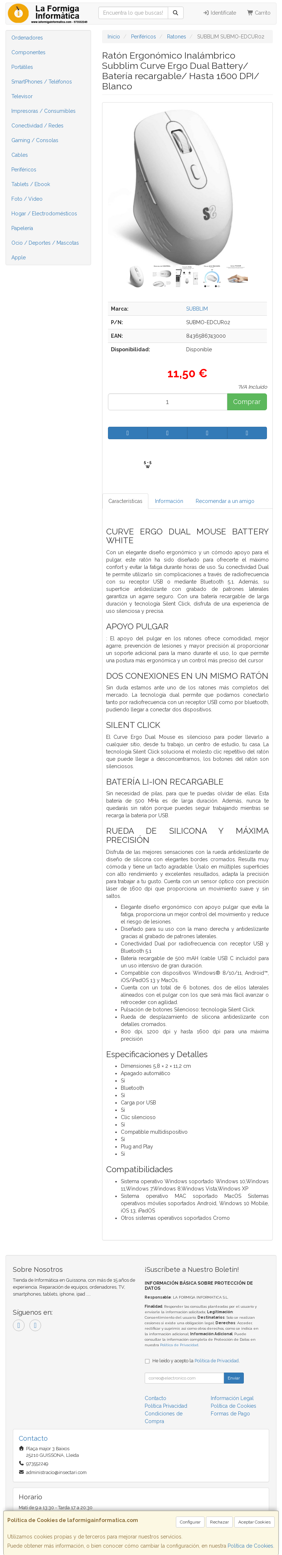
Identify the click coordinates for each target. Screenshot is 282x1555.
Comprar (247, 402)
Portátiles (22, 67)
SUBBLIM (197, 309)
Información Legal (232, 1398)
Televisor (22, 96)
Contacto (155, 1398)
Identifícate (219, 13)
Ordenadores (27, 38)
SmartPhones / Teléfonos (41, 82)
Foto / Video (27, 199)
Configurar (190, 1522)
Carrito (259, 13)
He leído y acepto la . (196, 1360)
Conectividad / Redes (37, 126)
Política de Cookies (250, 1546)
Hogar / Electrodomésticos (44, 213)
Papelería (22, 228)
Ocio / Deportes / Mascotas (45, 243)
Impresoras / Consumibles (43, 111)
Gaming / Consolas (34, 140)
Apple (18, 257)
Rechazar (219, 1522)
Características (125, 501)
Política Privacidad (166, 1406)
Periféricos (23, 170)
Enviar (234, 1378)
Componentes (28, 52)
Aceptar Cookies (254, 1522)
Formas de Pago (230, 1414)
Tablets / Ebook (30, 184)
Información (169, 501)
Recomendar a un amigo (225, 501)
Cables (19, 155)
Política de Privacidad (179, 1345)
